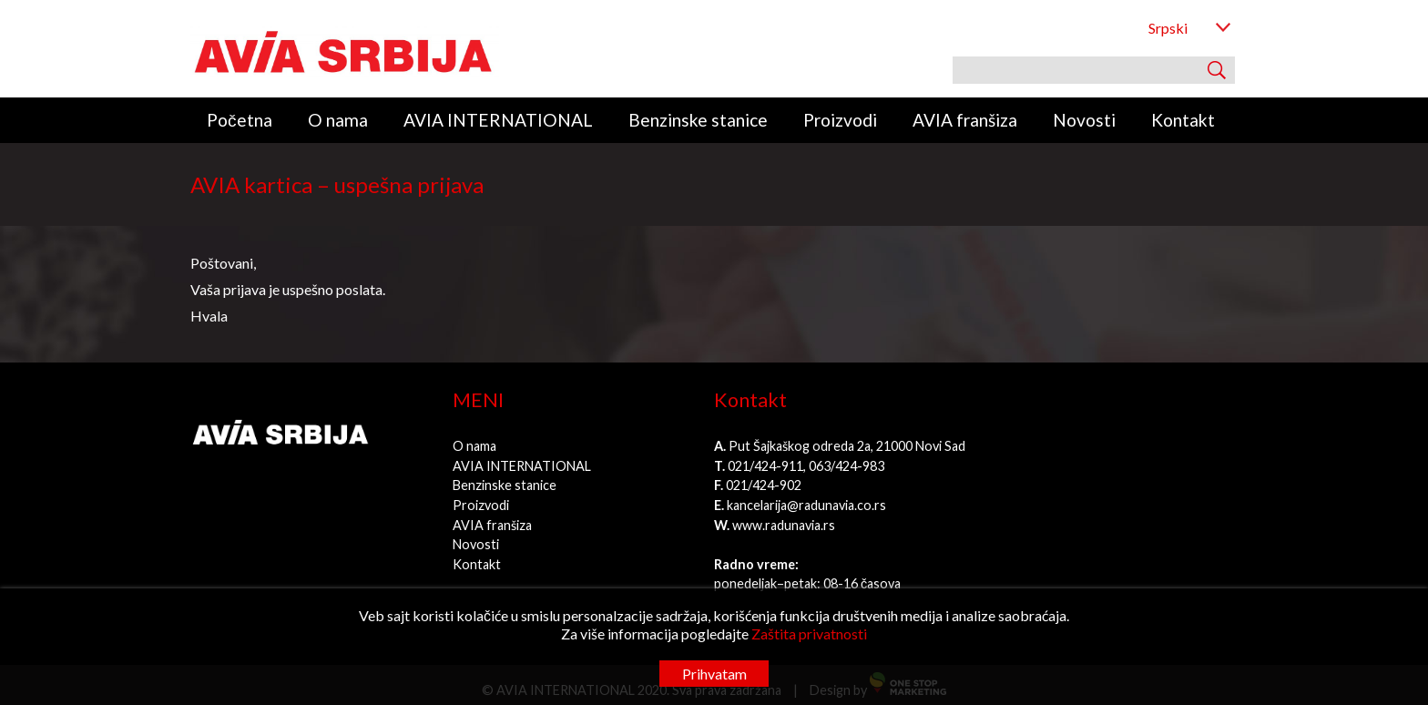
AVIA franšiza (965, 119)
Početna (239, 119)
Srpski (1168, 27)
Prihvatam (714, 673)
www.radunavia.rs (783, 525)
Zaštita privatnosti (809, 633)
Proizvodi (840, 119)
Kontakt (1183, 119)
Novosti (1084, 119)
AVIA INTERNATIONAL (498, 119)
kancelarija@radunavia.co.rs (806, 505)
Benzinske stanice (698, 119)
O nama (338, 119)
